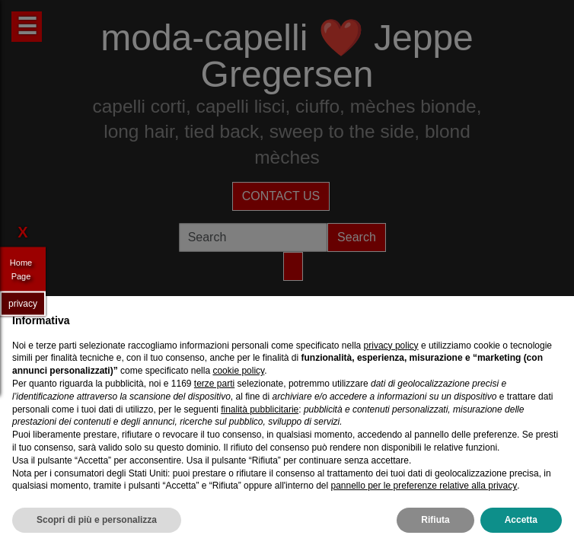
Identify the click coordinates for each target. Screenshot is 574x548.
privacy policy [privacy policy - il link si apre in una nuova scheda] (391, 345)
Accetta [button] (521, 520)
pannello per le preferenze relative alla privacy (423, 485)
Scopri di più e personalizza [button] (97, 520)
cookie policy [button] (238, 370)
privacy (22, 303)
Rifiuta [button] (435, 520)
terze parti (214, 383)
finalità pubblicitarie (259, 409)
